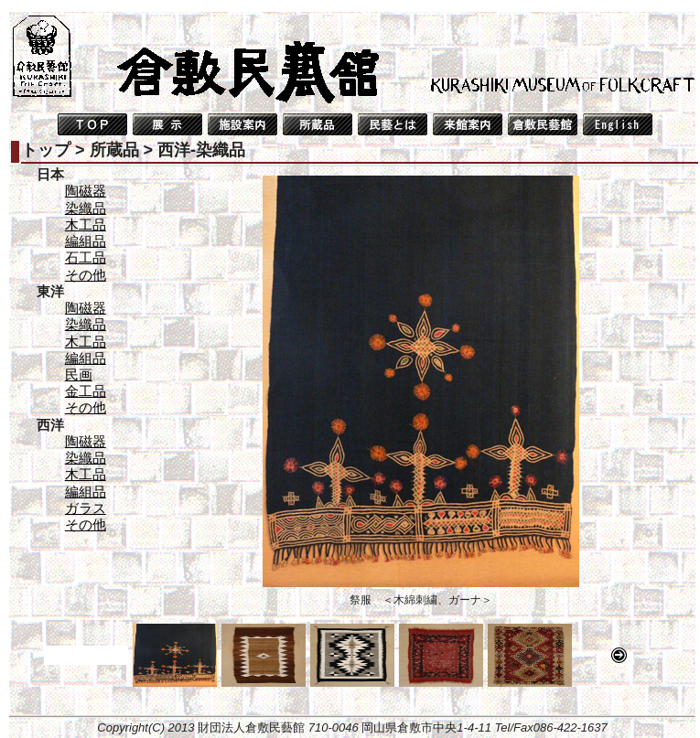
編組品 (85, 241)
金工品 (85, 391)
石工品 (85, 257)
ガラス (85, 508)
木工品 (85, 224)
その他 (85, 275)
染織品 (85, 208)
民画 (78, 374)
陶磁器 (85, 190)
